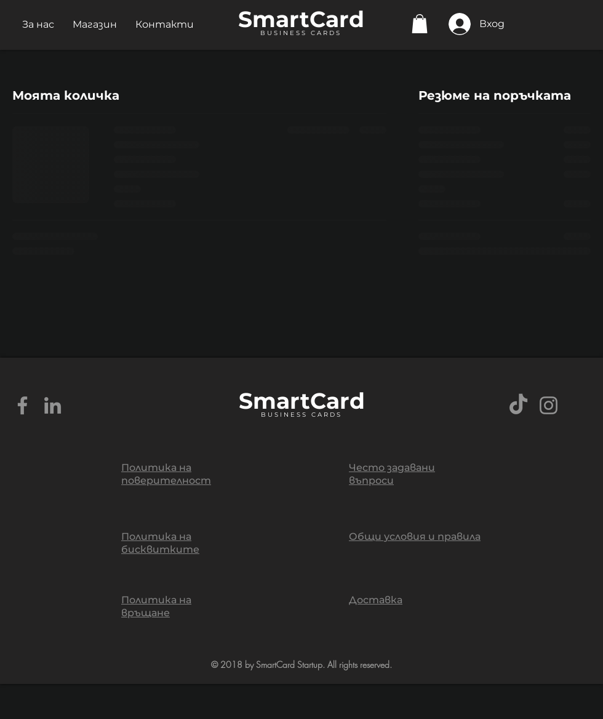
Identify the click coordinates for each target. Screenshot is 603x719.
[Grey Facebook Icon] (22, 405)
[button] (38, 24)
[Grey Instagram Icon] (549, 405)
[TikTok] (518, 405)
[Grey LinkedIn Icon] (53, 405)
